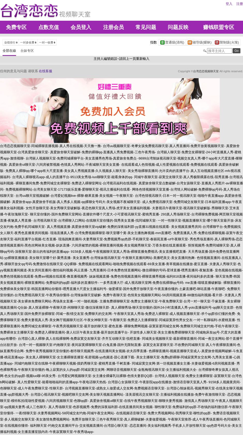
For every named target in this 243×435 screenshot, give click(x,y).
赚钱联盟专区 (218, 27)
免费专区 (16, 27)
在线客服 (45, 71)
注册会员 (113, 27)
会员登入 (81, 27)
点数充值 (48, 27)
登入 (229, 4)
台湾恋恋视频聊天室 (206, 71)
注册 (239, 4)
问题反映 (178, 27)
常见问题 (145, 27)
